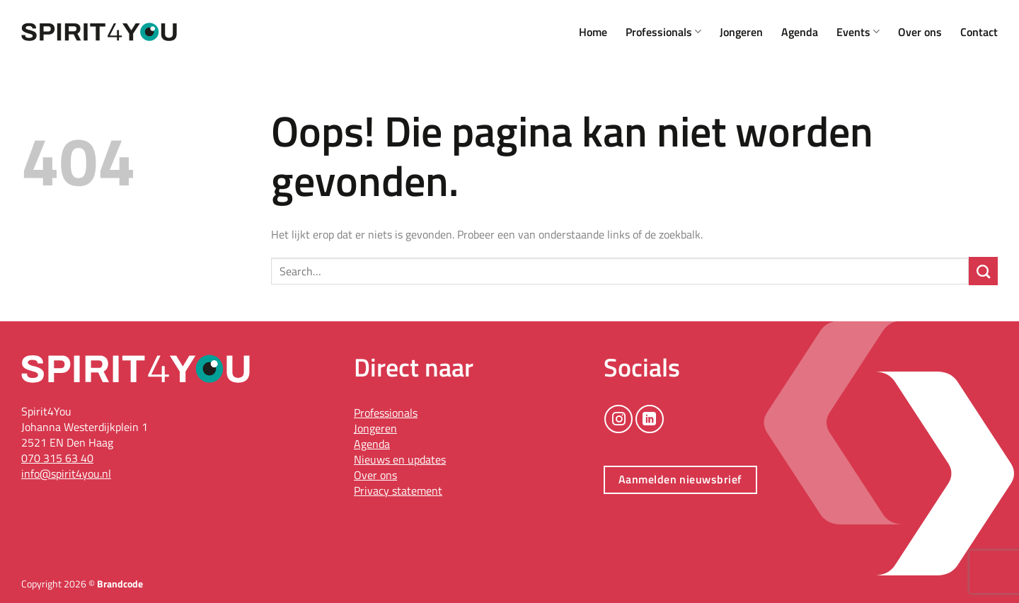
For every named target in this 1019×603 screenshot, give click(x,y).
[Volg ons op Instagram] (618, 419)
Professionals (663, 31)
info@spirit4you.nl (66, 473)
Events (858, 31)
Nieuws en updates (400, 459)
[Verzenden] (983, 271)
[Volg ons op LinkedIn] (649, 419)
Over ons (920, 31)
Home (593, 31)
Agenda (799, 31)
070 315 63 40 (57, 457)
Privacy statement (398, 490)
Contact (979, 31)
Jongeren (741, 31)
